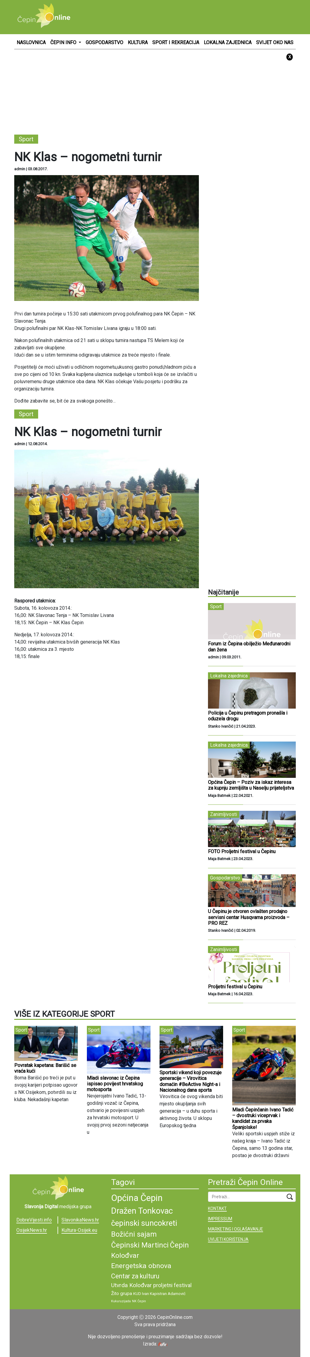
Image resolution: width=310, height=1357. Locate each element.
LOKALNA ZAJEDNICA (228, 42)
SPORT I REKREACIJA (175, 42)
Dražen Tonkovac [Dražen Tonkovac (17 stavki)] (142, 1211)
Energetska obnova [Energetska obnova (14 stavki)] (141, 1266)
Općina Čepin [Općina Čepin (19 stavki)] (137, 1198)
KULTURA (138, 42)
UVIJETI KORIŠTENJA (228, 1239)
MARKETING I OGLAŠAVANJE (235, 1229)
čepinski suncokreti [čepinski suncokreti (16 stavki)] (144, 1223)
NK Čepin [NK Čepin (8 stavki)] (139, 1301)
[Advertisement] (185, 16)
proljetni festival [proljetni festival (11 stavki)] (172, 1285)
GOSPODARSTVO (104, 42)
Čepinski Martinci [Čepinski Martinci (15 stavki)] (140, 1245)
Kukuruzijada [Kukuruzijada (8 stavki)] (121, 1301)
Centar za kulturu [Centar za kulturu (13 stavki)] (135, 1276)
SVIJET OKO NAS (274, 42)
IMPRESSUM (220, 1218)
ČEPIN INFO (64, 42)
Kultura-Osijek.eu (79, 1230)
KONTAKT (217, 1208)
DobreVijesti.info (34, 1220)
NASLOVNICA (31, 42)
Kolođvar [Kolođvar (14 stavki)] (125, 1255)
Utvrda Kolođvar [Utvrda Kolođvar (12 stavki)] (131, 1285)
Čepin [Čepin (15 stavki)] (179, 1245)
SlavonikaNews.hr (80, 1220)
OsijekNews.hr (31, 1230)
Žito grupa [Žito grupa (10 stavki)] (121, 1293)
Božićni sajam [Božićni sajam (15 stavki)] (134, 1234)
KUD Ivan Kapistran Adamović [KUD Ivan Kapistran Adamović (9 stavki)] (159, 1293)
